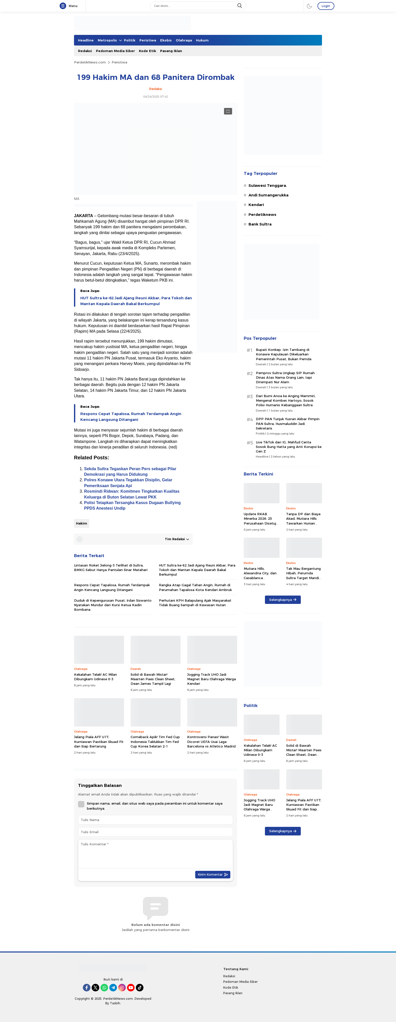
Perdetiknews (262, 214)
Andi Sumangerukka (268, 195)
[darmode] (309, 6)
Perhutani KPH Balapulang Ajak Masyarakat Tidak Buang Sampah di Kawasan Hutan (195, 602)
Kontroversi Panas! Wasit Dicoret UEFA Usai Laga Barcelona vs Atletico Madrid (211, 741)
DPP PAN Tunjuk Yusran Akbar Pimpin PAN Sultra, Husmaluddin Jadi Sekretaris (287, 423)
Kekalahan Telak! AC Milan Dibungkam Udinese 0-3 (95, 676)
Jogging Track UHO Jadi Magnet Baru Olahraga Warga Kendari (211, 679)
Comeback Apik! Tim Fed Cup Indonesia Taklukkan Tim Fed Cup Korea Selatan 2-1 (155, 741)
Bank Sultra (260, 224)
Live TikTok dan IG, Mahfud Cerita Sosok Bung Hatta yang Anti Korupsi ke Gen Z (288, 446)
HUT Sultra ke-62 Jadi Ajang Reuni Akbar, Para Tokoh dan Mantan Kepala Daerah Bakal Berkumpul (136, 301)
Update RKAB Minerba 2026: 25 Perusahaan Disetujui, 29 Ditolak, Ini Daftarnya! (262, 523)
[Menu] (63, 6)
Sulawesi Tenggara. (268, 185)
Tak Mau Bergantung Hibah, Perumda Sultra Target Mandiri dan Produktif (303, 575)
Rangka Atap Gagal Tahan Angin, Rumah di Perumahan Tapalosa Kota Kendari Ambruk (195, 587)
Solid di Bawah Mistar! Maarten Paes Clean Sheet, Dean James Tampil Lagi (153, 679)
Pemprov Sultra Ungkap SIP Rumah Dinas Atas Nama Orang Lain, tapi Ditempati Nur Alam (285, 377)
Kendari (256, 204)
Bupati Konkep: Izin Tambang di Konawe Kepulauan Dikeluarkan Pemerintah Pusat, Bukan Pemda (283, 354)
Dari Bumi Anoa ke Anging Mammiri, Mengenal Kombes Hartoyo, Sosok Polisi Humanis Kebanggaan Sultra (285, 400)
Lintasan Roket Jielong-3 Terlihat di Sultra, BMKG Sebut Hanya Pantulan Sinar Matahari (110, 567)
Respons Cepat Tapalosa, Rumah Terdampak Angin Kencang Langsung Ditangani (130, 417)
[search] (240, 6)
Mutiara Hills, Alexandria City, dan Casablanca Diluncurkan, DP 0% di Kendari (260, 577)
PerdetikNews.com (90, 62)
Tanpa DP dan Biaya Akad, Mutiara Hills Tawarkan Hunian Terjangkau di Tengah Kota (303, 523)
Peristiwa (119, 62)
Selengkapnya (282, 600)
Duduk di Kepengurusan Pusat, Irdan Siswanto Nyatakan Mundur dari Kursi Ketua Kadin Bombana (113, 604)
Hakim (81, 523)
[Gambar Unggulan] (155, 193)
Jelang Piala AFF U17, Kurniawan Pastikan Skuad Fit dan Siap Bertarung (98, 741)
